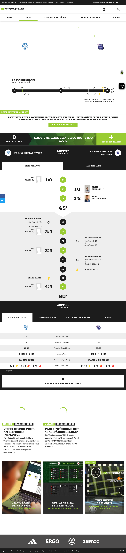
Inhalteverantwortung (59, 547)
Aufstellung (93, 166)
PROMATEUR (6, 2)
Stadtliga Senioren (63, 28)
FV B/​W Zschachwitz (25, 59)
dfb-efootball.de (22, 2)
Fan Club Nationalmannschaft (38, 2)
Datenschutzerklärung (17, 547)
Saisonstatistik (17, 317)
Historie (109, 317)
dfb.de (14, 2)
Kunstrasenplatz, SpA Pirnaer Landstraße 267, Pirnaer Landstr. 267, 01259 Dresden (63, 36)
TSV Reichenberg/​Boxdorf (100, 59)
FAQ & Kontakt (60, 2)
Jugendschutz (46, 547)
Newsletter (69, 2)
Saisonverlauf (47, 317)
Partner (51, 2)
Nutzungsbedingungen (32, 547)
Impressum (5, 547)
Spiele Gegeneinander (78, 317)
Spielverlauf (32, 166)
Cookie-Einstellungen (74, 547)
